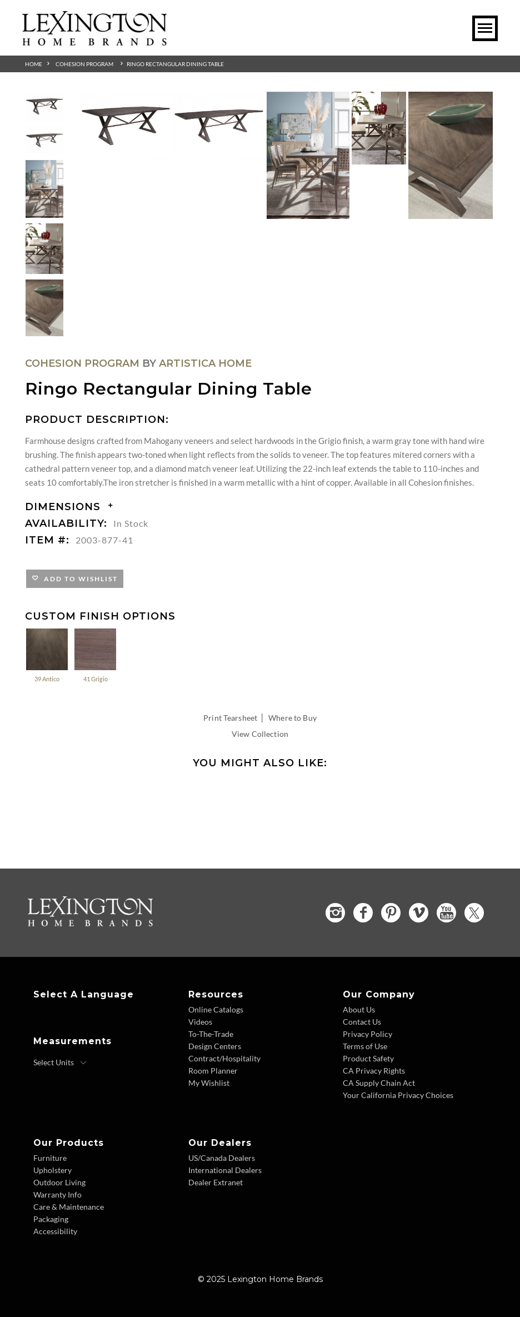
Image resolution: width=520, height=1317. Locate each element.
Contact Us (362, 1021)
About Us (359, 1009)
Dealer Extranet (215, 1182)
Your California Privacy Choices (398, 1095)
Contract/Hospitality (224, 1058)
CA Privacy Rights (374, 1070)
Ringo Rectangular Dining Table (175, 64)
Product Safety (368, 1058)
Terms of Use (365, 1046)
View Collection (260, 734)
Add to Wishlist (78, 579)
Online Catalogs (215, 1009)
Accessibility (55, 1231)
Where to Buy (292, 717)
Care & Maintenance (68, 1206)
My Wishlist (208, 1082)
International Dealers (225, 1170)
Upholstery (52, 1170)
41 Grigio (95, 654)
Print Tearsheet (230, 717)
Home (33, 64)
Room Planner (213, 1070)
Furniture (50, 1158)
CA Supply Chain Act (379, 1082)
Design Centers (214, 1046)
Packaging (50, 1219)
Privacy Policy (367, 1034)
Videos (200, 1021)
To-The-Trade (210, 1034)
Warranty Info (57, 1194)
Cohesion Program (84, 64)
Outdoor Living (59, 1182)
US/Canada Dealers (221, 1158)
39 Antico (47, 654)
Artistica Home (205, 363)
